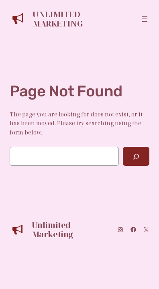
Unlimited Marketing (58, 19)
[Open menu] (144, 19)
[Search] (136, 156)
